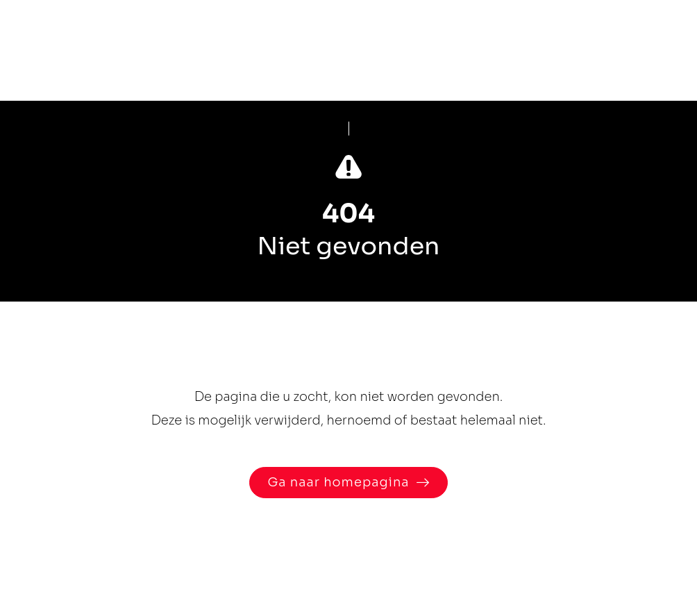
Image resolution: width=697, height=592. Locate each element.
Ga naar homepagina (338, 482)
